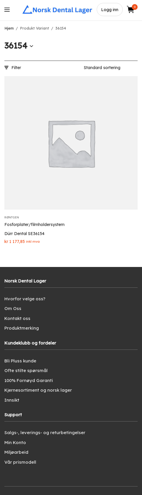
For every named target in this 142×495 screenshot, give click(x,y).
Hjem (9, 28)
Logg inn (109, 9)
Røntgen (11, 217)
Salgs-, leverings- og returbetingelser (44, 432)
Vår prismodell (20, 462)
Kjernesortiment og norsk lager (38, 390)
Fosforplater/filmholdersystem (34, 224)
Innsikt (11, 400)
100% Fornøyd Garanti (28, 380)
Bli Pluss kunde (20, 361)
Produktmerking (21, 328)
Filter (12, 67)
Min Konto (15, 442)
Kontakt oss (17, 318)
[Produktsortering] (111, 67)
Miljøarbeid (16, 452)
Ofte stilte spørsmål (26, 370)
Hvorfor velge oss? (24, 299)
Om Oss (12, 308)
